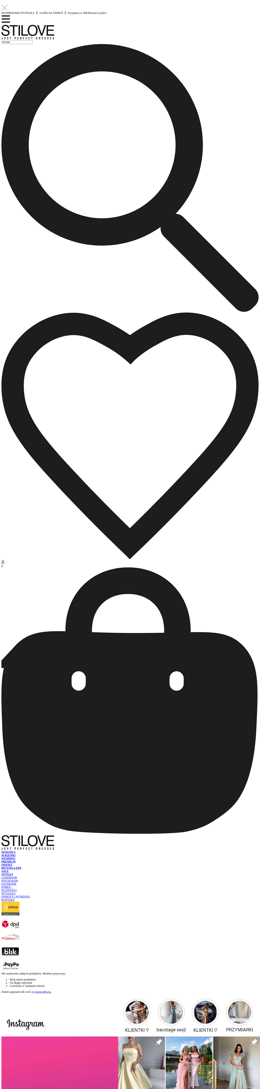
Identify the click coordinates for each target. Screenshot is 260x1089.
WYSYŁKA (8, 893)
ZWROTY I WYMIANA (15, 896)
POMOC (6, 887)
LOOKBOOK (9, 877)
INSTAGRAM (9, 880)
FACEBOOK (8, 883)
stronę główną (43, 991)
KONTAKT (8, 899)
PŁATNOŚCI (9, 890)
